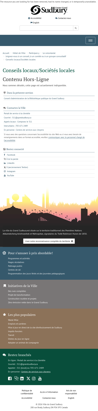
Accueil (6, 53)
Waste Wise (13, 320)
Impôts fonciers (15, 331)
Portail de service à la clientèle (31, 360)
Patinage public (15, 266)
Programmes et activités (19, 258)
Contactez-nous (64, 18)
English (36, 22)
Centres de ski (14, 269)
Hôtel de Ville (19, 53)
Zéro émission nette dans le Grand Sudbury (28, 302)
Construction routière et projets (22, 298)
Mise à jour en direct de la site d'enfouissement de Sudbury (35, 327)
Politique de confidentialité (27, 392)
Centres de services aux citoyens (36, 371)
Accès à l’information (49, 392)
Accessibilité (36, 18)
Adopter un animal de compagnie (23, 342)
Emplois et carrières (17, 323)
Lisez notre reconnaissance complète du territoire (47, 241)
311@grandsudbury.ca (27, 364)
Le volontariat (49, 53)
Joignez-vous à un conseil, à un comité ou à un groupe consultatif (36, 56)
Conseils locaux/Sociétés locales (21, 59)
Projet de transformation (19, 294)
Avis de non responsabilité (71, 392)
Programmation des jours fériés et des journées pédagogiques (36, 273)
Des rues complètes (17, 291)
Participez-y (34, 53)
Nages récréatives (16, 262)
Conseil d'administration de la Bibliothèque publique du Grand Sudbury (34, 98)
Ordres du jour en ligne (18, 338)
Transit (11, 335)
